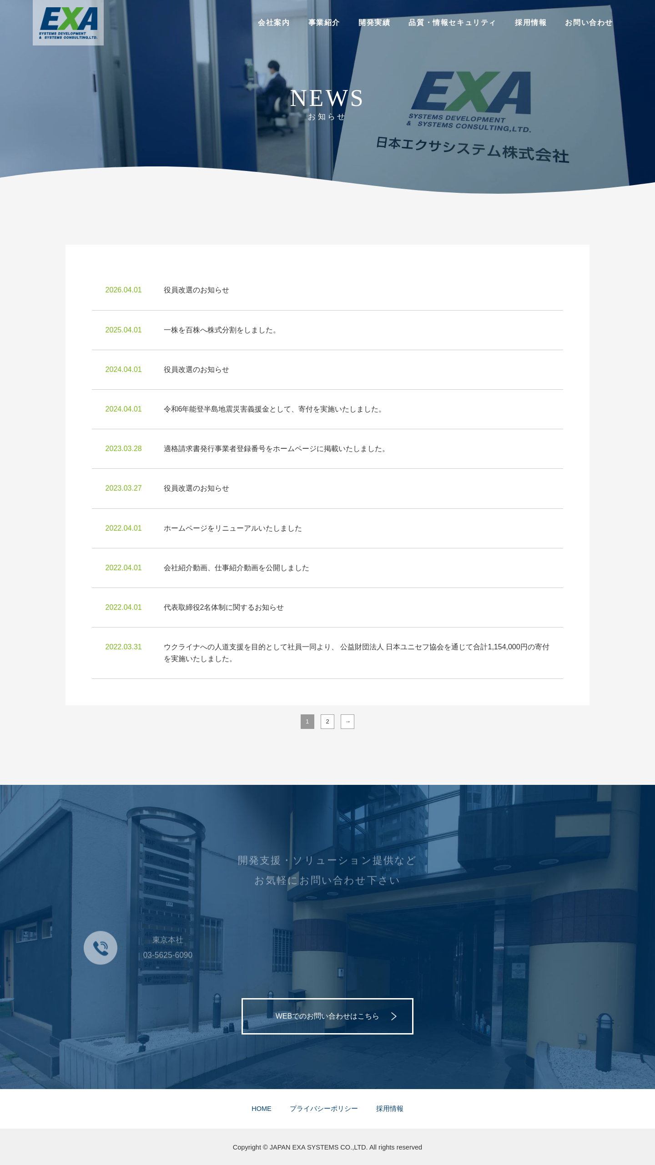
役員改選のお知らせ (196, 290)
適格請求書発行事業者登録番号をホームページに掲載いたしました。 (276, 448)
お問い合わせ (589, 22)
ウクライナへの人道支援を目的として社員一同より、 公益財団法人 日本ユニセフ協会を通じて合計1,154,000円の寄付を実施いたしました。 (356, 653)
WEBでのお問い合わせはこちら (327, 1016)
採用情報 (531, 22)
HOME (262, 1108)
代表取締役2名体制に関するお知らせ (224, 607)
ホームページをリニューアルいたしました (233, 528)
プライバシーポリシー (324, 1108)
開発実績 (374, 22)
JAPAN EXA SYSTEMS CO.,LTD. (319, 1147)
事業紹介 (324, 22)
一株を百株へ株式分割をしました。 (222, 330)
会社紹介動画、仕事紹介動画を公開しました (236, 568)
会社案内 (274, 22)
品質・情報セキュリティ (452, 22)
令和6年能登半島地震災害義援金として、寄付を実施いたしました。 (275, 409)
